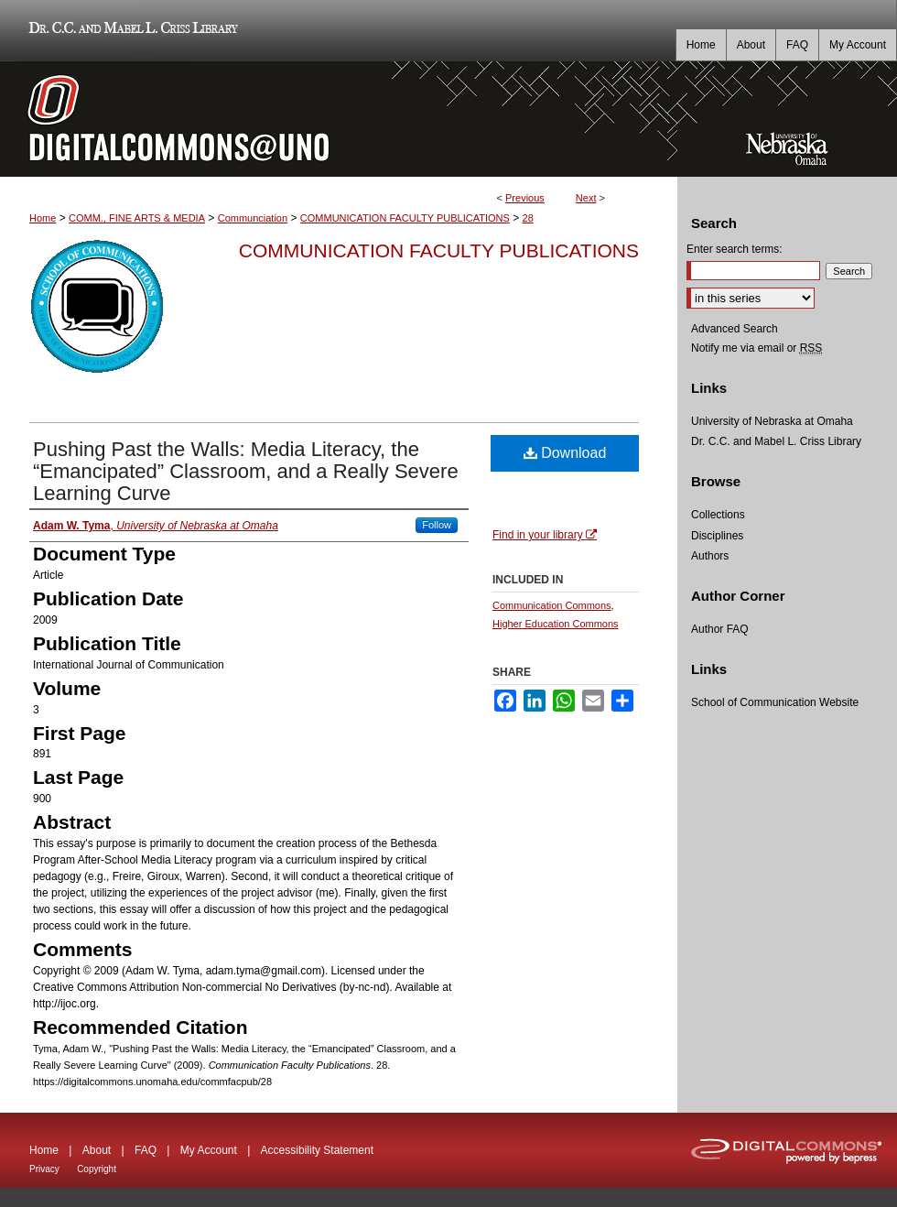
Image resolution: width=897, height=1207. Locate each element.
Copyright (96, 1169)
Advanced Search (734, 328)
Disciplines (717, 535)
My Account (208, 1150)
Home (42, 217)
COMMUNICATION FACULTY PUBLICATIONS (405, 217)
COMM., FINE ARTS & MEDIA (137, 217)
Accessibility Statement (317, 1150)
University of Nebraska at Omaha (772, 421)
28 (528, 217)
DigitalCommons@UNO (338, 119)
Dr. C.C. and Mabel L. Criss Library (130, 30)
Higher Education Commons (555, 623)
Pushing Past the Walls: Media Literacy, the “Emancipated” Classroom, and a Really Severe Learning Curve (246, 471)
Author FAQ (720, 629)
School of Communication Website (775, 702)
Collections (718, 514)
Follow (436, 524)
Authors (710, 555)
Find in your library (544, 534)
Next (586, 197)
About (96, 1150)
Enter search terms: (734, 249)
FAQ (146, 1150)
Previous (525, 197)
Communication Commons (551, 605)
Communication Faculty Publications (439, 250)
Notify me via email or (756, 348)
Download (565, 453)
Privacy (44, 1169)
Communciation (252, 217)
